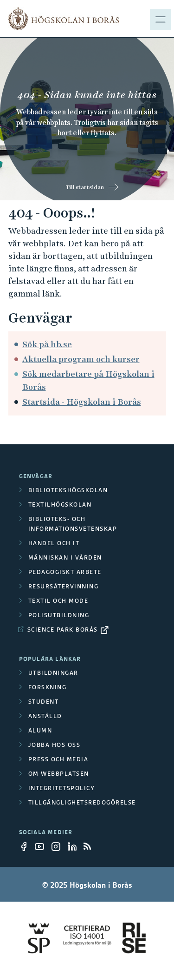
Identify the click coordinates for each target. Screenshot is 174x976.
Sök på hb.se (47, 344)
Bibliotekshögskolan (68, 490)
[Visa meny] (160, 18)
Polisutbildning (59, 615)
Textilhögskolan (60, 504)
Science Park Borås (62, 629)
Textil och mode (58, 601)
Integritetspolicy (61, 788)
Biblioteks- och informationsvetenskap (72, 524)
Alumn (40, 730)
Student (43, 702)
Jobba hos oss (54, 745)
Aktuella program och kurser (81, 359)
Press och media (58, 759)
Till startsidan (84, 187)
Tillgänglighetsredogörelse (82, 802)
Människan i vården (65, 557)
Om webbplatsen (58, 774)
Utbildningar (53, 673)
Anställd (45, 716)
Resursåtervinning (63, 586)
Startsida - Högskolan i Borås (81, 402)
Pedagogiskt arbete (65, 572)
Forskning (47, 687)
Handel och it (54, 543)
